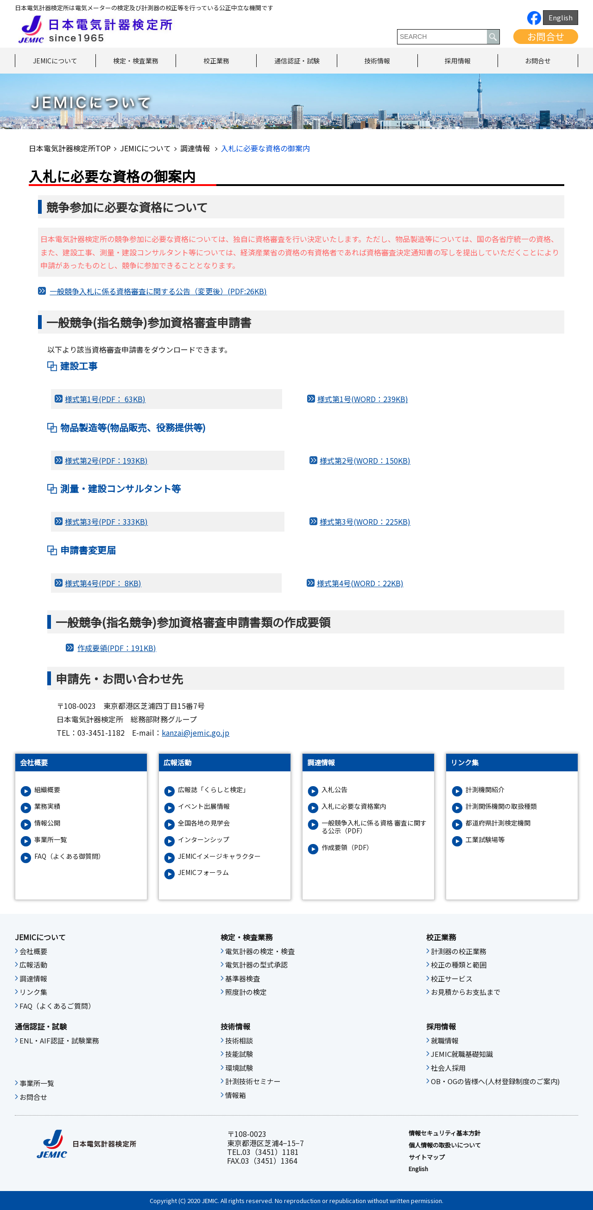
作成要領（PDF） (347, 847)
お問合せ (545, 36)
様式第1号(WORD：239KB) (362, 398)
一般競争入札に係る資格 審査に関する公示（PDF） (374, 827)
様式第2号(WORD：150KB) (365, 460)
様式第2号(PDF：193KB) (106, 460)
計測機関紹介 (485, 790)
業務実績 (47, 806)
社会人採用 (448, 1068)
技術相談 (239, 1040)
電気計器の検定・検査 (260, 951)
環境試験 (239, 1068)
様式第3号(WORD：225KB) (365, 521)
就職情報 (445, 1040)
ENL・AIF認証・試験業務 (59, 1040)
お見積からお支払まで (465, 992)
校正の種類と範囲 (458, 964)
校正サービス (452, 978)
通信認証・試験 (297, 60)
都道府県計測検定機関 (498, 823)
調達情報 (196, 148)
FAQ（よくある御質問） (69, 856)
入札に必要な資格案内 (354, 806)
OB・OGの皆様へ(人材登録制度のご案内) (495, 1081)
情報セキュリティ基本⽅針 (444, 1133)
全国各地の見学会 (204, 823)
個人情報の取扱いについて (445, 1145)
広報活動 (33, 964)
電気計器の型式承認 (256, 964)
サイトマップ (427, 1157)
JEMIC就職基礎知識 (462, 1054)
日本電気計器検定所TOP (70, 148)
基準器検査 (242, 978)
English (561, 17)
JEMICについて (55, 60)
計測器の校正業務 (458, 951)
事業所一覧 (50, 840)
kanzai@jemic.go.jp (195, 732)
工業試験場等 (485, 840)
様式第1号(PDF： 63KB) (105, 398)
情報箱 (235, 1095)
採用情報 (458, 60)
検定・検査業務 (135, 60)
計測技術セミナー (253, 1081)
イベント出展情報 (204, 806)
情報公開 (47, 823)
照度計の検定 (246, 992)
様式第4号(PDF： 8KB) (103, 583)
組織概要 (47, 790)
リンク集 (33, 992)
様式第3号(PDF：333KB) (106, 521)
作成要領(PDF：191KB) (116, 647)
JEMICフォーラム (203, 872)
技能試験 (239, 1054)
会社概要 (33, 951)
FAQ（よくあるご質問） (57, 1006)
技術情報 (377, 60)
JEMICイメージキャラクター (219, 856)
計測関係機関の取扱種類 (501, 806)
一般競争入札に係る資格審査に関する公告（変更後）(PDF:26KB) (158, 291)
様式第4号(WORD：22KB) (360, 583)
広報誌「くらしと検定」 (213, 790)
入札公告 (334, 790)
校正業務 (216, 60)
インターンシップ (203, 840)
